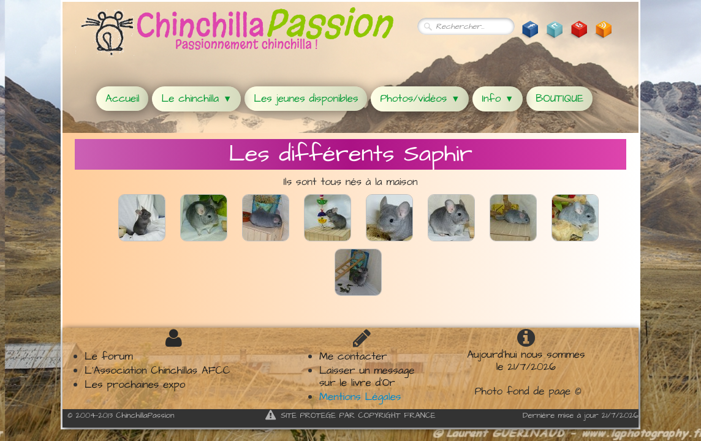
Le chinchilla (196, 98)
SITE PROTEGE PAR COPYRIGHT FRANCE (350, 415)
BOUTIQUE (559, 98)
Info (497, 98)
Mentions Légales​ (360, 397)
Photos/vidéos (420, 98)
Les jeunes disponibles (306, 98)
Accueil (122, 98)
